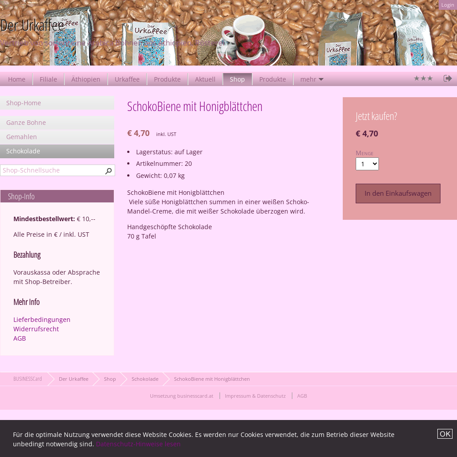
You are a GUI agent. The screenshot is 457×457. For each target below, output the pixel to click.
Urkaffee (127, 79)
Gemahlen (21, 136)
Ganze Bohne (26, 122)
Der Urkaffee (73, 378)
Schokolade (23, 151)
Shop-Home (23, 103)
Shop (237, 79)
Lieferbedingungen (42, 319)
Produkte (167, 79)
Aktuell (205, 79)
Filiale (48, 79)
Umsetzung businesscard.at (181, 395)
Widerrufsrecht (36, 329)
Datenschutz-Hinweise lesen (138, 444)
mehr (308, 79)
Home (16, 79)
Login (447, 4)
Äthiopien (85, 79)
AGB (19, 338)
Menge (365, 152)
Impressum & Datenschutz (255, 395)
